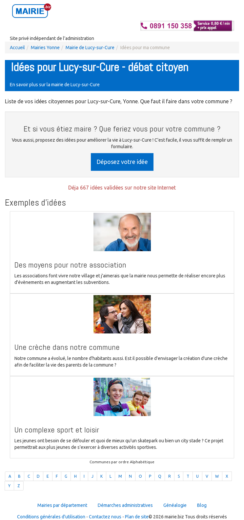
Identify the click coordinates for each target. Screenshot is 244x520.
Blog (202, 505)
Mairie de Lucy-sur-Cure (90, 47)
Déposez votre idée (122, 161)
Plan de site (137, 516)
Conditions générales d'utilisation (51, 516)
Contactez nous (105, 516)
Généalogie (175, 505)
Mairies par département (62, 505)
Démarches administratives (125, 505)
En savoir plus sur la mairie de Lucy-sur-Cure (55, 84)
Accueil (17, 47)
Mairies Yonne (45, 47)
